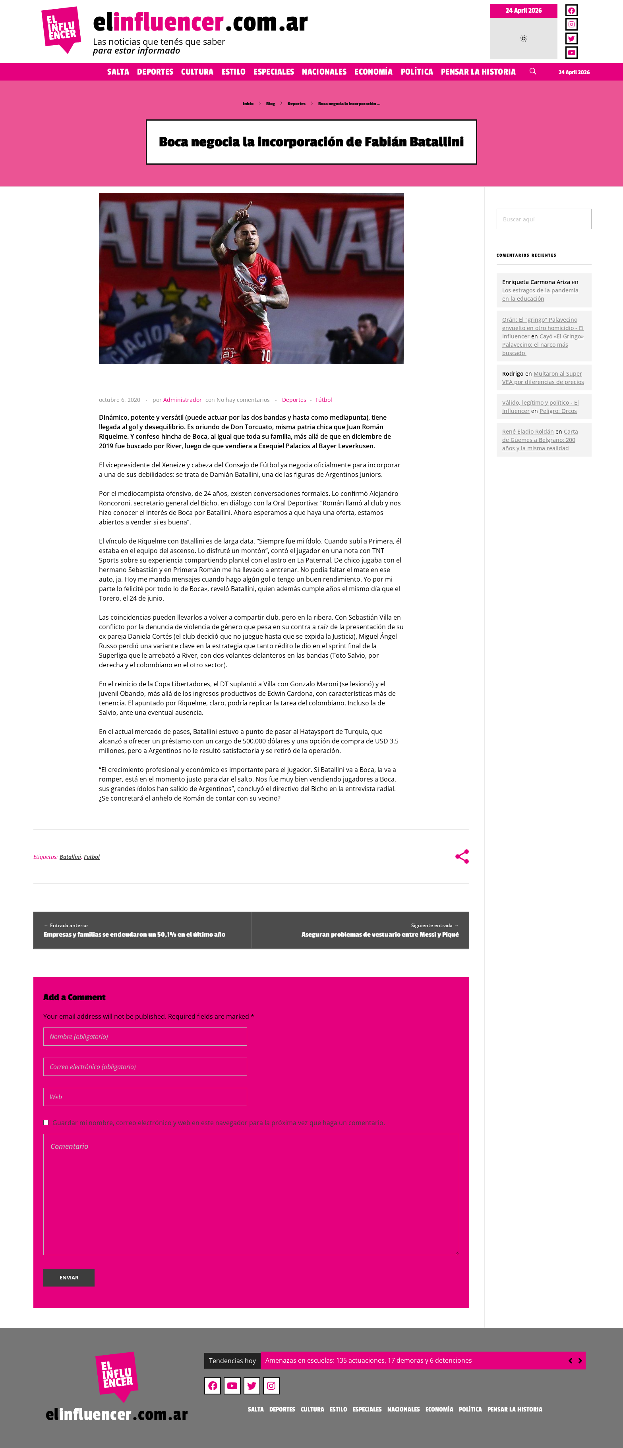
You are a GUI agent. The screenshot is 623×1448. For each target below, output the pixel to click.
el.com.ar (200, 22)
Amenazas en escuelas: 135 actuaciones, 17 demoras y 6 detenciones (368, 1360)
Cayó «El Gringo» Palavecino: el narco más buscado (543, 344)
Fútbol (323, 399)
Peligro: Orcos (558, 411)
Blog (270, 103)
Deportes (297, 103)
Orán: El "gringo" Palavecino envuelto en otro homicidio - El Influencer (543, 328)
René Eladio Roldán (528, 431)
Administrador (182, 399)
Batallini (70, 856)
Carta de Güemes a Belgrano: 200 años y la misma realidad (540, 440)
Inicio (248, 103)
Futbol (92, 856)
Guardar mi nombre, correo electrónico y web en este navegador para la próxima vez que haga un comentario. (218, 1122)
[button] (580, 1360)
